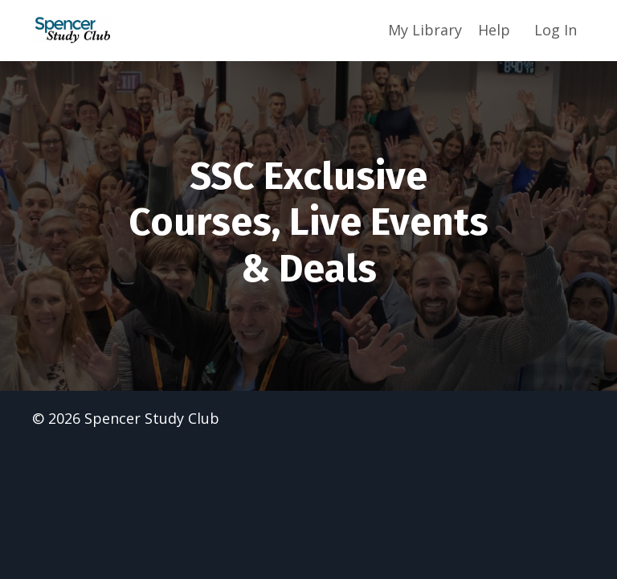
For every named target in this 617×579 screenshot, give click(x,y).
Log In (555, 29)
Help (494, 29)
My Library (425, 29)
